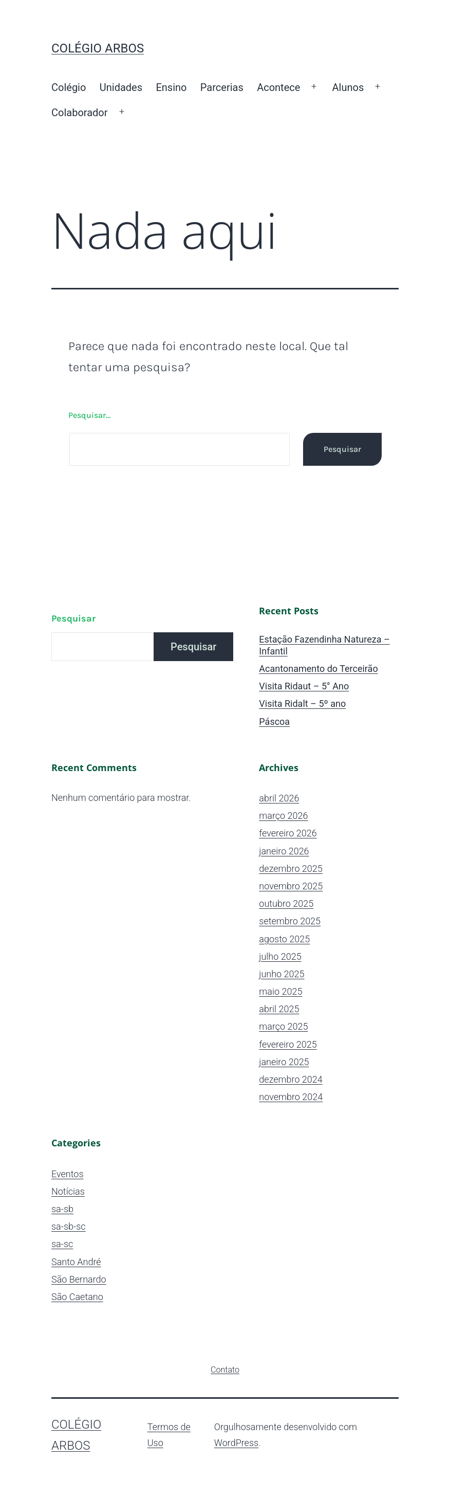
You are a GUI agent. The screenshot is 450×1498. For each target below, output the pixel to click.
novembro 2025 (291, 886)
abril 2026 (279, 798)
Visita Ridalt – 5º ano (302, 703)
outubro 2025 (286, 903)
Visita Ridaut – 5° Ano (304, 686)
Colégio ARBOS (97, 48)
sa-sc (62, 1243)
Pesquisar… (89, 415)
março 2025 (283, 1026)
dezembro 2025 (290, 868)
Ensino (171, 87)
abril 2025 (279, 1008)
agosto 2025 (284, 939)
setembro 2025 (290, 921)
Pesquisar (73, 618)
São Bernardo (78, 1279)
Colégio (68, 87)
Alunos (348, 87)
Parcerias (221, 87)
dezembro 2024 (290, 1079)
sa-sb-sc (68, 1226)
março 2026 (283, 815)
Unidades (121, 87)
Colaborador (79, 112)
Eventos (67, 1173)
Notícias (68, 1191)
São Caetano (77, 1296)
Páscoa (274, 721)
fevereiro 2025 (287, 1044)
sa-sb (62, 1208)
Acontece (278, 87)
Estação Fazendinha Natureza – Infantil (324, 645)
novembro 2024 (291, 1096)
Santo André (76, 1261)
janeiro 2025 (284, 1061)
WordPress (236, 1442)
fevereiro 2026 (287, 833)
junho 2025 (281, 974)
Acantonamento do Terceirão (318, 668)
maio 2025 (280, 991)
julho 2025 (280, 956)
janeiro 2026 (284, 851)
